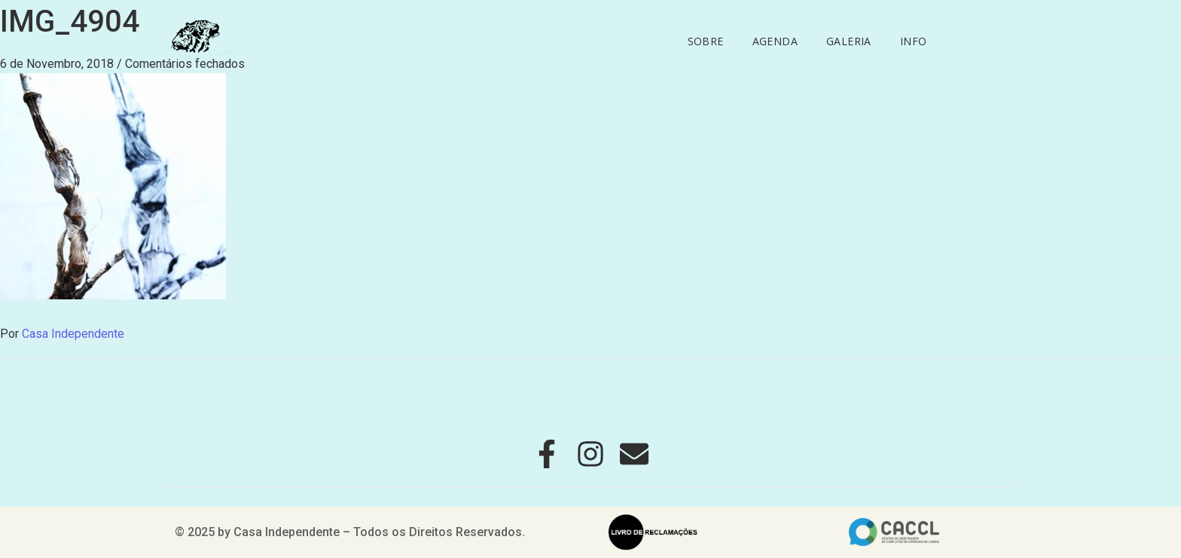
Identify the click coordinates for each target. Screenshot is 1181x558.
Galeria (848, 41)
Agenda (775, 41)
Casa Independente (73, 334)
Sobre (706, 41)
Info (913, 41)
